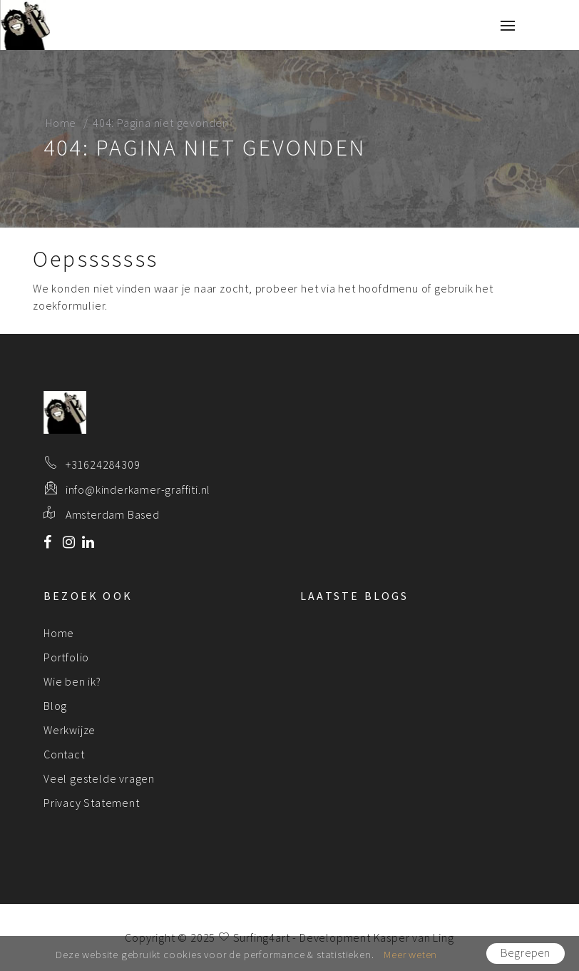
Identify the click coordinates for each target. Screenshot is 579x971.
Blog (55, 705)
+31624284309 (103, 464)
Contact (64, 754)
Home (61, 123)
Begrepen (525, 952)
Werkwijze (69, 730)
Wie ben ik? (72, 681)
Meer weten (410, 954)
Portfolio (66, 657)
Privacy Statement (91, 802)
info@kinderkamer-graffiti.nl (138, 489)
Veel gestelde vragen (99, 778)
